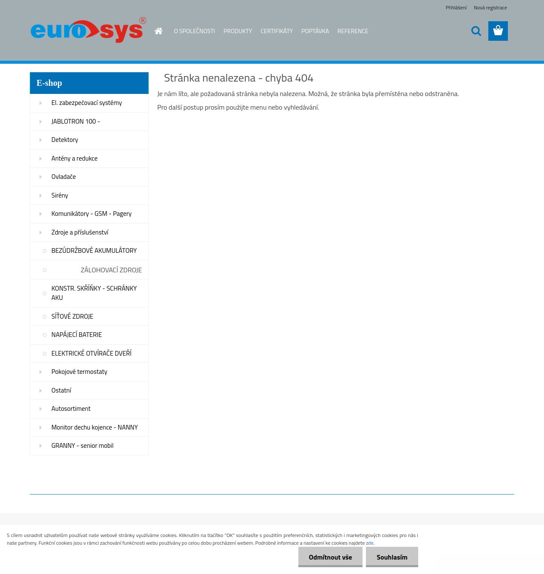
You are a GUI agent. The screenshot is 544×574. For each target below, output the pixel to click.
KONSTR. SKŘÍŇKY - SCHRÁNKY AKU (94, 293)
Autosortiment (71, 408)
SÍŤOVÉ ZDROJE (72, 316)
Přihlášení (456, 7)
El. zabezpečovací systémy (86, 102)
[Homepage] (153, 31)
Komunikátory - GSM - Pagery (91, 213)
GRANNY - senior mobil (82, 445)
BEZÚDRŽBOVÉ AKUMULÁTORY (94, 250)
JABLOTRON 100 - (75, 121)
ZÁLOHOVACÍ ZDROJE (111, 270)
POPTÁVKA (315, 30)
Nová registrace (490, 7)
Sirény (59, 195)
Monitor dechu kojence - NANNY (94, 427)
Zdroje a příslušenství (79, 232)
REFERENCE (352, 30)
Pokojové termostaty (79, 371)
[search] (476, 31)
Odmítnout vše (330, 557)
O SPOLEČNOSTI (194, 30)
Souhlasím (392, 557)
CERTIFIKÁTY (277, 30)
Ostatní (61, 390)
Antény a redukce (74, 158)
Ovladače (63, 176)
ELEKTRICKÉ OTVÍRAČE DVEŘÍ (91, 353)
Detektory (64, 139)
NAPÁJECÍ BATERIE (76, 334)
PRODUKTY (238, 30)
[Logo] (88, 31)
